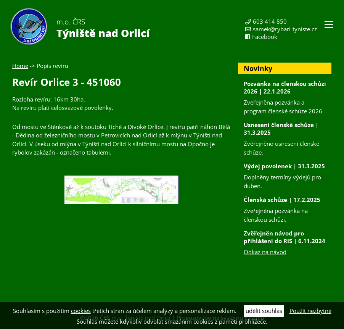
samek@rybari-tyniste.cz (285, 29)
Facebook (264, 36)
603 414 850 (270, 21)
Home (20, 65)
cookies (81, 310)
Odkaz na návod (265, 252)
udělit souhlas (264, 310)
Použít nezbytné (310, 310)
